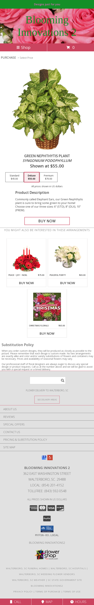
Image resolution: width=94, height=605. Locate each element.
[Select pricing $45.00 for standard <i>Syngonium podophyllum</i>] (14, 177)
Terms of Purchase (47, 591)
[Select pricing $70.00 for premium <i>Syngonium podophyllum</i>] (48, 177)
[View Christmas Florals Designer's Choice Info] (47, 307)
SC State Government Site (65, 579)
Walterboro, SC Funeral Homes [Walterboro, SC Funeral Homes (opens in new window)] (27, 568)
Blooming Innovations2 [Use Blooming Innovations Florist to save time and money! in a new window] (47, 543)
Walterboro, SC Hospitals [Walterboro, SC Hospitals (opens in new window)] (68, 568)
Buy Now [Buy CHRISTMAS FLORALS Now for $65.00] (47, 333)
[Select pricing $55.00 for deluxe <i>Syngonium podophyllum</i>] (31, 177)
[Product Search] (48, 380)
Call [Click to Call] (15, 602)
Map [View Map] (47, 602)
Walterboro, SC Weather (28, 579)
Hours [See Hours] (78, 602)
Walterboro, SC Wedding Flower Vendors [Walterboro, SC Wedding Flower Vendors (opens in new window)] (47, 574)
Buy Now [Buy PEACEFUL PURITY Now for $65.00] (67, 283)
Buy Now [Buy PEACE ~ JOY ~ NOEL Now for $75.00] (26, 283)
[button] (47, 529)
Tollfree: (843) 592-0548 (47, 491)
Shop (23, 47)
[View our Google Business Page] (44, 459)
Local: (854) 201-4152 (47, 485)
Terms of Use (72, 591)
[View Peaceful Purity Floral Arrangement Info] (68, 256)
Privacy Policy (23, 591)
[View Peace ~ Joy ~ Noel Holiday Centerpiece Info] (26, 256)
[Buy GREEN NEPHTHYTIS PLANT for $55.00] (47, 221)
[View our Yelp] (50, 459)
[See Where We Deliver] (47, 399)
